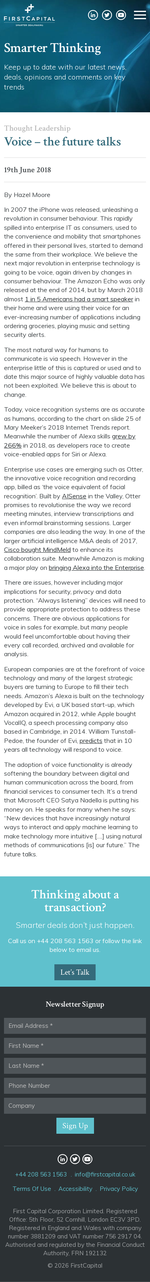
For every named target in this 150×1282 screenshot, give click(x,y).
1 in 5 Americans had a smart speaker (79, 299)
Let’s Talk (75, 972)
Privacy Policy (119, 1188)
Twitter (107, 15)
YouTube (121, 15)
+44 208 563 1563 (41, 1174)
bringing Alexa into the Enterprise (96, 567)
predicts (91, 741)
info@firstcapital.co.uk (105, 1174)
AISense (74, 496)
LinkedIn (93, 15)
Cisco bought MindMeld (37, 549)
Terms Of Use (31, 1188)
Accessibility (75, 1188)
